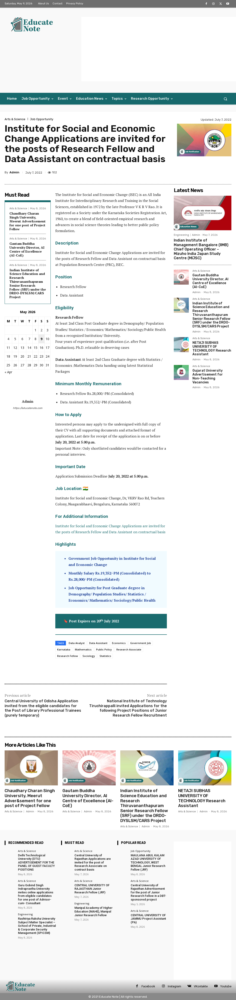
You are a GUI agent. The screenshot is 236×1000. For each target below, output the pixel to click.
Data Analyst (77, 643)
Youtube (225, 986)
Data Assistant (98, 643)
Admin (14, 172)
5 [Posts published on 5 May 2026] (15, 339)
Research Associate (128, 649)
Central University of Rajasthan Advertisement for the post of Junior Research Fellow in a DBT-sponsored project (148, 892)
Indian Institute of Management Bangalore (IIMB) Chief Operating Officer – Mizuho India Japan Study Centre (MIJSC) (201, 249)
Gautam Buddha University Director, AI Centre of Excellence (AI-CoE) (26, 249)
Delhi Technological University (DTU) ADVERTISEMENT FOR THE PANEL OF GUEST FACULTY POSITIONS (36, 862)
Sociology (89, 656)
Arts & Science (15, 119)
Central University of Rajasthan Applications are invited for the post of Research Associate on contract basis (92, 862)
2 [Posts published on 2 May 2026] (41, 330)
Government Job (140, 643)
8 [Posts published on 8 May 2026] (35, 339)
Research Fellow (67, 656)
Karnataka (63, 649)
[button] (225, 99)
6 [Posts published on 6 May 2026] (22, 339)
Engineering (181, 235)
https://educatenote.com (27, 408)
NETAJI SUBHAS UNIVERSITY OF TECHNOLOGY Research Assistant (211, 348)
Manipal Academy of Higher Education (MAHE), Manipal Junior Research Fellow (93, 911)
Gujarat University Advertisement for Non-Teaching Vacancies (207, 376)
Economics (119, 643)
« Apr (8, 372)
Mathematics (83, 649)
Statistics (105, 656)
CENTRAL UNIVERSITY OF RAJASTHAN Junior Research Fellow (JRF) (91, 888)
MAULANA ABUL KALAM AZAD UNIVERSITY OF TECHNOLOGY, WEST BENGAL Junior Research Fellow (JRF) (148, 862)
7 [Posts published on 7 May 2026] (29, 339)
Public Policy (104, 649)
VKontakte (201, 986)
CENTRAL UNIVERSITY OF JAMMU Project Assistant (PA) (148, 918)
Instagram (174, 986)
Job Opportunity (41, 119)
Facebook (148, 986)
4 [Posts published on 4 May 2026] (8, 339)
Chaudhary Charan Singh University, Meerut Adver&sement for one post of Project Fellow (27, 221)
